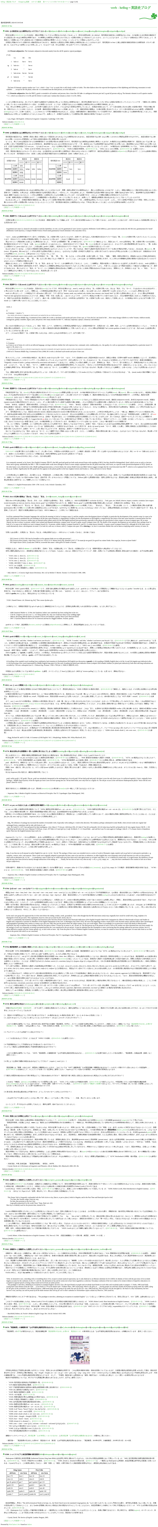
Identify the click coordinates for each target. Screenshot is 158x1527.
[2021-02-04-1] (19, 1238)
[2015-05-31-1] (36, 1419)
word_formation (65, 947)
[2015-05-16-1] (44, 1416)
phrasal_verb (70, 1004)
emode (56, 1454)
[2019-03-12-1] (79, 1084)
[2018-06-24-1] (52, 1397)
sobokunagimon (102, 31)
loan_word (75, 947)
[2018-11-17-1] (91, 1461)
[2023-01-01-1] (19, 436)
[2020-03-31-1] (29, 205)
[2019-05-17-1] (145, 1306)
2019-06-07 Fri (7, 1111)
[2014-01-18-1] (29, 565)
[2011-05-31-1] (44, 1431)
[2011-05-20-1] (18, 1508)
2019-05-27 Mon (7, 1244)
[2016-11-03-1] (144, 1156)
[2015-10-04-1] (95, 1082)
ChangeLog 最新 (23, 2)
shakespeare (48, 1454)
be (51, 133)
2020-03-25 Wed (7, 211)
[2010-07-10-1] (73, 1423)
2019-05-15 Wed (7, 1322)
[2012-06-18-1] (28, 328)
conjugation (113, 31)
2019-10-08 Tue (7, 579)
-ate (79, 751)
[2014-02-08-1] (17, 870)
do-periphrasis (48, 1004)
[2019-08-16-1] (53, 760)
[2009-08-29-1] (137, 1253)
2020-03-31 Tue (7, 26)
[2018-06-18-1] (47, 1382)
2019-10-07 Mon (7, 631)
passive (73, 496)
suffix (34, 947)
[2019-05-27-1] (20, 1184)
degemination (98, 888)
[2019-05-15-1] (91, 1053)
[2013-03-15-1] (50, 1461)
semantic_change (57, 496)
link (38, 1004)
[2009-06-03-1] (18, 706)
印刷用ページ (19, 124)
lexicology (61, 1004)
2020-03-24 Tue (7, 279)
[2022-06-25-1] (19, 1443)
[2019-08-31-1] (19, 878)
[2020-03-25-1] (60, 377)
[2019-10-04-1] (126, 149)
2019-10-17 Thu (7, 442)
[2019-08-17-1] (95, 760)
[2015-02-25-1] (58, 640)
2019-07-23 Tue (7, 999)
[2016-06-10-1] (59, 149)
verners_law (40, 636)
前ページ (46, 2)
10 (61, 2)
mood (43, 216)
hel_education (66, 1327)
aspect (149, 249)
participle (73, 751)
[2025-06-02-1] (19, 1169)
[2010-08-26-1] (67, 1026)
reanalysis (91, 751)
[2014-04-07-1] (40, 563)
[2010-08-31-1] (122, 1026)
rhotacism (67, 685)
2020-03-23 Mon (7, 383)
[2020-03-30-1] (20, 35)
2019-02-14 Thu (7, 1449)
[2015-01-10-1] (143, 730)
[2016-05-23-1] (137, 1301)
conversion (79, 805)
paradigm (121, 31)
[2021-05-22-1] (40, 1169)
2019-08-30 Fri (7, 800)
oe (44, 31)
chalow (29, 1524)
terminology (54, 216)
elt (73, 1327)
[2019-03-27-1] (124, 404)
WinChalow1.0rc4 (15, 1524)
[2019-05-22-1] (50, 1443)
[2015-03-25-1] (120, 640)
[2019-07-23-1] (29, 1443)
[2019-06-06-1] (64, 1120)
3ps (115, 133)
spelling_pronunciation (86, 447)
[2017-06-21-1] (12, 1069)
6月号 (19, 1331)
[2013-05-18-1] (48, 1428)
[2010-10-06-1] (66, 1387)
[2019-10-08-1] (29, 674)
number (69, 31)
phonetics (49, 447)
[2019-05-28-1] (29, 1316)
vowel (24, 447)
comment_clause (42, 585)
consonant (57, 888)
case (91, 244)
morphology (90, 216)
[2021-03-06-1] (29, 274)
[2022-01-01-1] (40, 436)
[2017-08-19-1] (48, 1189)
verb (47, 31)
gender (85, 246)
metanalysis (100, 751)
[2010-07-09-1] (117, 758)
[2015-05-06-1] (53, 1409)
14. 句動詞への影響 (94, 1084)
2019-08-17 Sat (7, 942)
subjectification (54, 585)
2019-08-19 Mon (7, 883)
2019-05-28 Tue (7, 1175)
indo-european (107, 216)
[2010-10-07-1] (42, 1390)
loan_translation (12, 1084)
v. (38, 671)
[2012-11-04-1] (38, 1392)
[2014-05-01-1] (57, 1038)
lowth (89, 1180)
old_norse (41, 447)
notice (58, 1327)
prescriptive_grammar (54, 1180)
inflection (62, 31)
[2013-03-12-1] (33, 556)
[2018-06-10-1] (78, 400)
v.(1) (28, 548)
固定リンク (9, 124)
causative (67, 496)
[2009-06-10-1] (44, 1426)
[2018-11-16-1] (38, 1421)
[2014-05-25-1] (79, 809)
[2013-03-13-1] (33, 558)
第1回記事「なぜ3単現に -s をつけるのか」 (43, 1435)
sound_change (84, 31)
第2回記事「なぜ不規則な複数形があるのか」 (77, 1435)
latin (126, 216)
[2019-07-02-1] (50, 1169)
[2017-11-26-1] (29, 1394)
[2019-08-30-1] (61, 758)
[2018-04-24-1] (92, 149)
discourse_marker (67, 585)
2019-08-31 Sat (7, 746)
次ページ (66, 2)
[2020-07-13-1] (50, 377)
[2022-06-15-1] (19, 122)
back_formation (95, 867)
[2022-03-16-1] (40, 740)
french (86, 947)
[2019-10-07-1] (11, 451)
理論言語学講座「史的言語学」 (21, 1008)
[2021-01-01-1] (71, 436)
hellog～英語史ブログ (8, 2)
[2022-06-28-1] (19, 740)
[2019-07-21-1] (40, 1443)
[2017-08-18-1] (111, 1228)
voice (124, 237)
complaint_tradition (99, 1249)
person (75, 31)
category (98, 216)
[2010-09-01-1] (48, 1402)
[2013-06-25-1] (89, 241)
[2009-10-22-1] (39, 1385)
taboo (89, 1249)
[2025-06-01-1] (29, 1169)
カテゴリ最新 (36, 2)
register (73, 1454)
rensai (122, 1327)
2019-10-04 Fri (7, 680)
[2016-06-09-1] (16, 149)
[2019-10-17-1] (19, 674)
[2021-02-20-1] (40, 274)
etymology (128, 284)
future (52, 1116)
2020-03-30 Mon (7, 127)
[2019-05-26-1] (79, 1306)
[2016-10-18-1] (10, 760)
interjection (27, 585)
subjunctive (54, 31)
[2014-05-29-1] (128, 809)
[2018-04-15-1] (145, 696)
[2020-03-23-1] (20, 220)
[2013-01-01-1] (39, 1411)
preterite (34, 447)
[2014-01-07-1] (33, 560)
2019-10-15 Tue (7, 491)
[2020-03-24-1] (31, 220)
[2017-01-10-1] (10, 1230)
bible (41, 1454)
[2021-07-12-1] (50, 740)
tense (14, 254)
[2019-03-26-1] (61, 404)
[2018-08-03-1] (41, 568)
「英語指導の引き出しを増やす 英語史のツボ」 (64, 1331)
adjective (87, 805)
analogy (92, 31)
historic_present (74, 1116)
